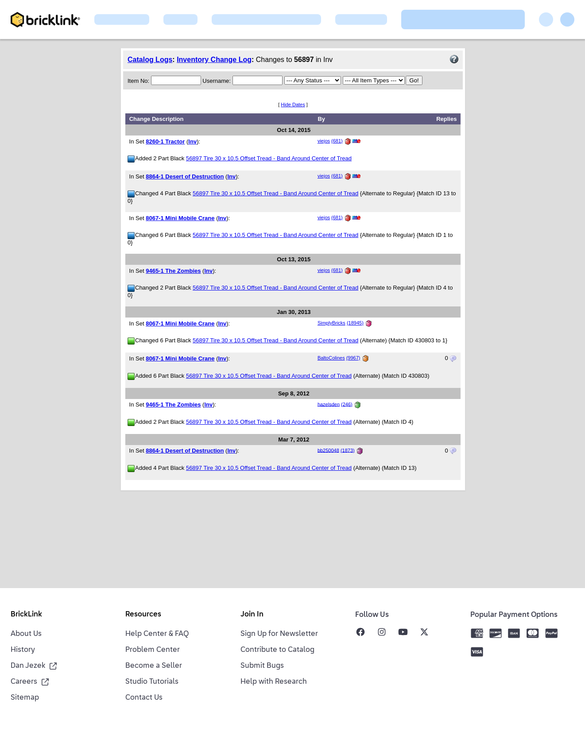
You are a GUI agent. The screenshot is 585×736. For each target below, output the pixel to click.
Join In (251, 614)
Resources (143, 614)
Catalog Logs (150, 59)
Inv (192, 141)
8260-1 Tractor (165, 141)
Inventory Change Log (214, 59)
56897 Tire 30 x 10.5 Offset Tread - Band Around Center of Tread (269, 158)
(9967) (353, 357)
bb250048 (328, 450)
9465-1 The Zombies (173, 270)
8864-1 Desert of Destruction (185, 176)
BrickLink (26, 614)
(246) (347, 404)
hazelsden (329, 404)
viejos (324, 140)
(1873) (348, 450)
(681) (337, 140)
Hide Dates (293, 104)
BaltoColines (331, 357)
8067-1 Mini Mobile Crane (180, 218)
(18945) (355, 322)
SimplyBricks (331, 322)
